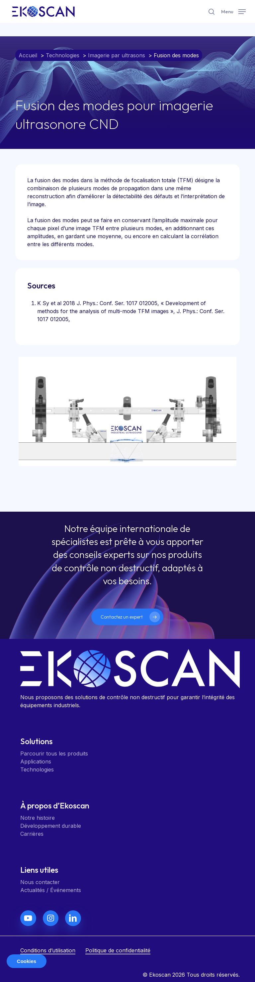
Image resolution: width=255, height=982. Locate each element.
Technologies (37, 769)
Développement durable (50, 825)
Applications (35, 761)
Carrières (31, 833)
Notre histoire (37, 817)
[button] (233, 10)
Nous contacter (40, 882)
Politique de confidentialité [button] (117, 950)
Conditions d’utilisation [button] (47, 950)
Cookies (26, 961)
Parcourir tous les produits (54, 753)
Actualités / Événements (50, 890)
